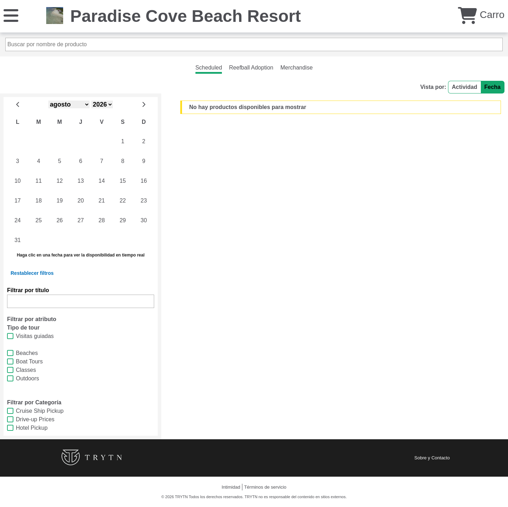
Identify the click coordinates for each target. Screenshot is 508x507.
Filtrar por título (28, 290)
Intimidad (231, 487)
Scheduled (208, 68)
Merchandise (296, 68)
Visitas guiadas (35, 336)
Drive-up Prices (35, 419)
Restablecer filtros (32, 273)
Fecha (492, 87)
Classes (26, 370)
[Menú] (11, 15)
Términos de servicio (265, 487)
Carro (481, 14)
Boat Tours (29, 361)
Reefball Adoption (251, 68)
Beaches (27, 353)
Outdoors (27, 378)
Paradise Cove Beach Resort (185, 16)
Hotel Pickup (32, 428)
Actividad (464, 87)
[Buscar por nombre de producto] (254, 44)
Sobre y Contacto (432, 457)
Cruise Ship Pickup (40, 411)
